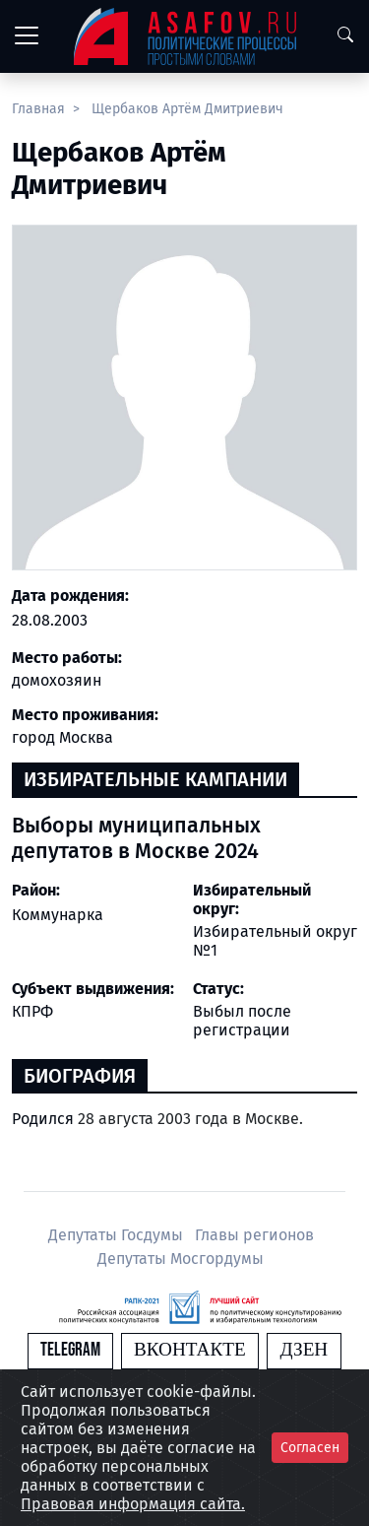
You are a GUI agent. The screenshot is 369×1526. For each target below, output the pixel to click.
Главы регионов (254, 1235)
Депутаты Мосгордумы (180, 1258)
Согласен (309, 1447)
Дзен (303, 1350)
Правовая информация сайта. (133, 1503)
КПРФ (32, 1011)
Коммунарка (57, 914)
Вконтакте (190, 1350)
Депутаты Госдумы (117, 1235)
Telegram (70, 1350)
